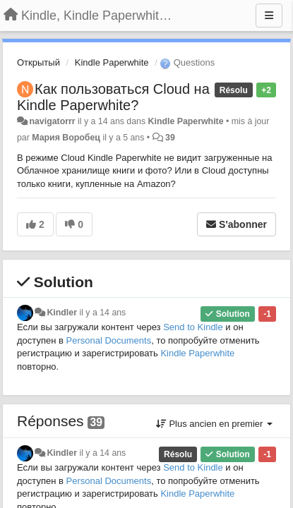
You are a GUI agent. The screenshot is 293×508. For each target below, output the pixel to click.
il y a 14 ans (102, 313)
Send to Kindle (193, 327)
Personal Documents (109, 340)
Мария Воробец (66, 138)
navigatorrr (52, 121)
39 (170, 138)
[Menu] (269, 16)
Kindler (62, 313)
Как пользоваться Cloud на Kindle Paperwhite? (113, 97)
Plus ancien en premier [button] (214, 423)
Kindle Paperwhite (112, 62)
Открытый (38, 62)
